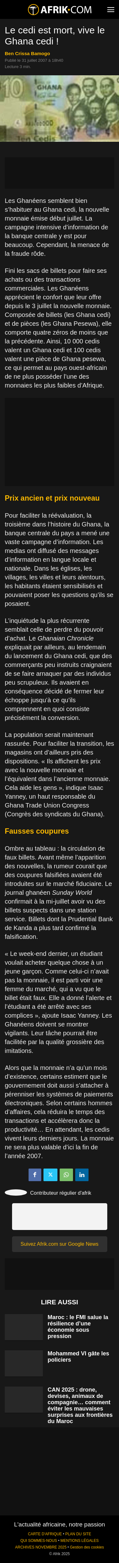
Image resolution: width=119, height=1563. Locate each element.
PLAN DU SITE (78, 1534)
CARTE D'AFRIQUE (45, 1534)
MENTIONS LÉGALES (80, 1540)
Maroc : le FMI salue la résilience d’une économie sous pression (78, 1326)
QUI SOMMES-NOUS (38, 1540)
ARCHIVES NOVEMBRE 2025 (41, 1547)
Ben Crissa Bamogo (27, 53)
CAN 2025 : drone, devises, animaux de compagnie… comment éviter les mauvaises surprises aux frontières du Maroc (80, 1405)
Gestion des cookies (87, 1547)
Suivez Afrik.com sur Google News (59, 1244)
